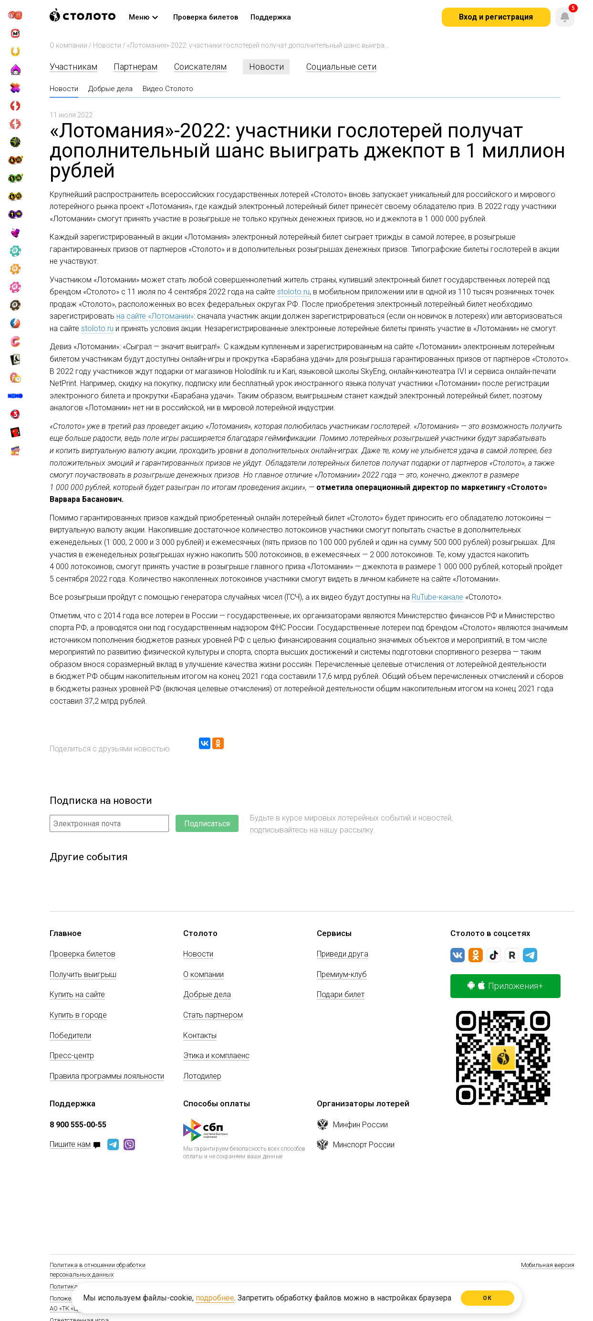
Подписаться (207, 823)
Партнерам (135, 67)
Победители (70, 1035)
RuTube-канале (437, 597)
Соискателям (200, 67)
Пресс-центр (72, 1055)
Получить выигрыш (83, 974)
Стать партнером (213, 1014)
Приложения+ (505, 986)
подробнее (215, 1297)
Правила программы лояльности (107, 1076)
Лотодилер (202, 1076)
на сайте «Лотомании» (155, 316)
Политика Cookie (73, 1286)
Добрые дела (110, 88)
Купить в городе (78, 1014)
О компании (68, 45)
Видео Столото (168, 88)
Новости (107, 45)
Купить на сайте (77, 994)
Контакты (200, 1035)
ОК (487, 1298)
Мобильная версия (547, 1265)
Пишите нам (70, 1145)
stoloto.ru (293, 291)
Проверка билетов (82, 953)
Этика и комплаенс (216, 1055)
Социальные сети (341, 67)
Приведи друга (342, 953)
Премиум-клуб (342, 974)
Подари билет (340, 994)
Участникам (73, 67)
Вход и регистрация (496, 16)
